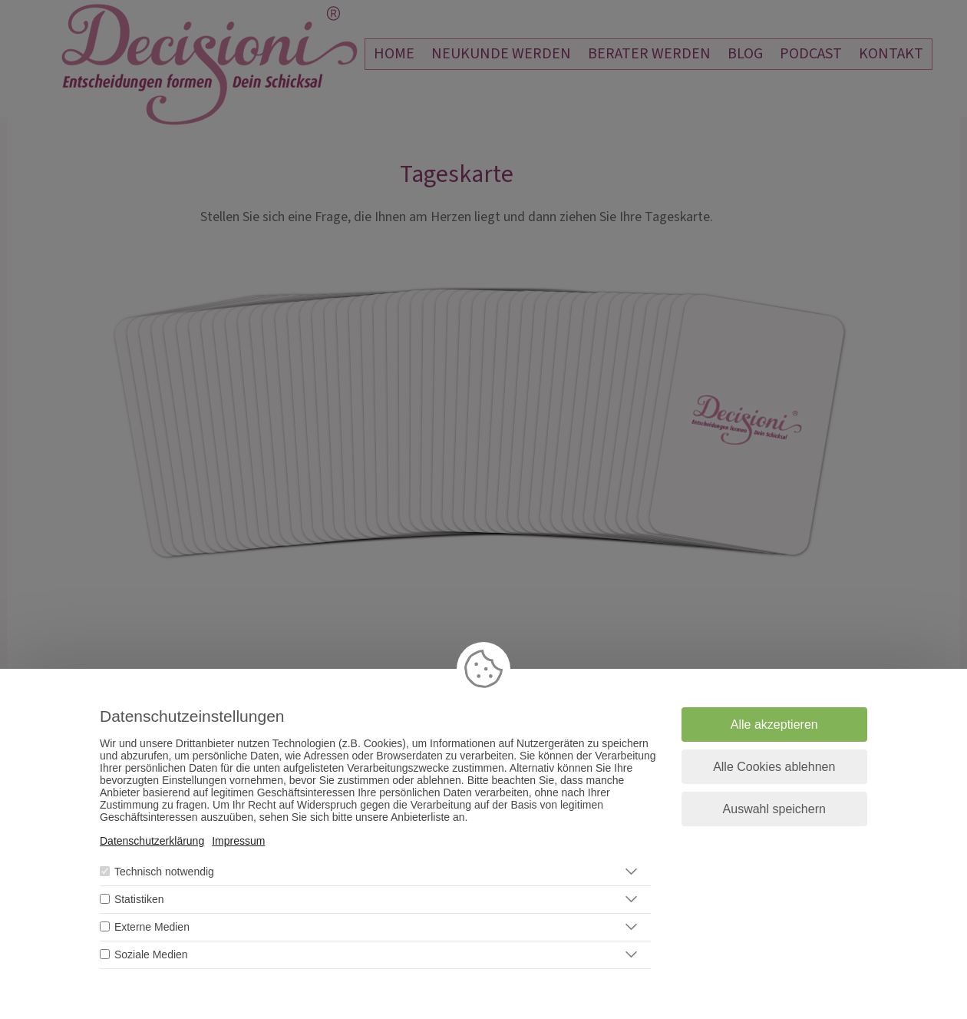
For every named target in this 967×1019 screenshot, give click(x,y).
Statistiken (139, 899)
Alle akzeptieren (774, 724)
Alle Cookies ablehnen (774, 766)
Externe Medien (152, 927)
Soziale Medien (151, 954)
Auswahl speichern (774, 809)
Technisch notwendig (164, 871)
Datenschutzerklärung (152, 841)
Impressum (238, 841)
